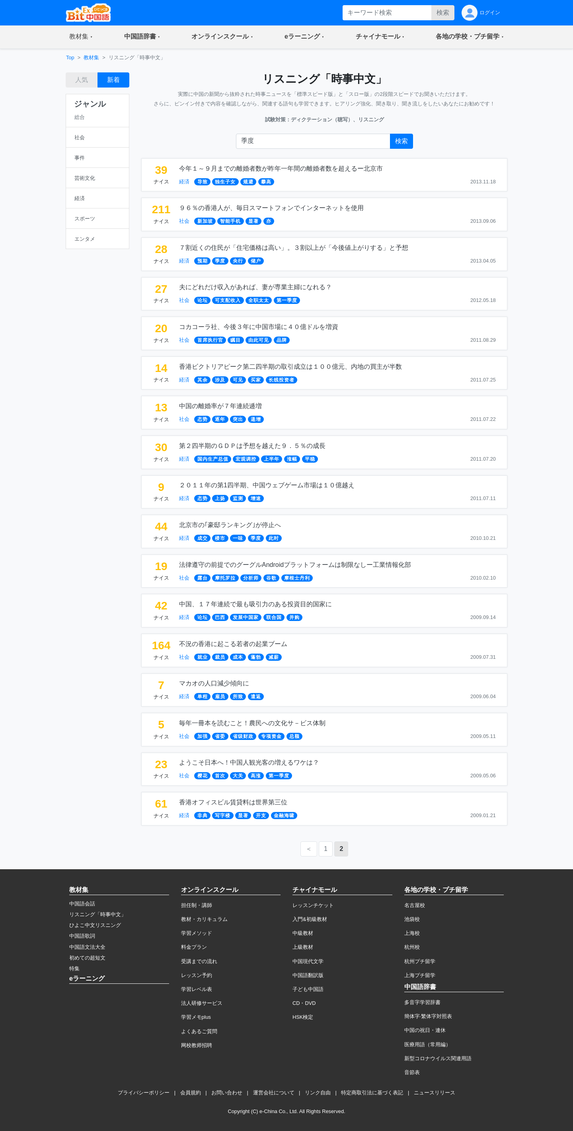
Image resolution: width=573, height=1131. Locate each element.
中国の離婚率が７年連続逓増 (220, 406)
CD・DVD (304, 1003)
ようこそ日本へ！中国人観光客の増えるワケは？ (249, 762)
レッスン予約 (196, 975)
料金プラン (194, 947)
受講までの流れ (199, 961)
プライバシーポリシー (144, 1093)
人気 (81, 79)
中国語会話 (82, 904)
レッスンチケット (313, 905)
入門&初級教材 (309, 919)
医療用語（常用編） (427, 1044)
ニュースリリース (434, 1093)
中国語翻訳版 (308, 975)
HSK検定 (302, 1017)
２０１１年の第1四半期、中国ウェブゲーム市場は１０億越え (267, 485)
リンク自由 (318, 1093)
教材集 (91, 57)
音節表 (412, 1072)
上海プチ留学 (419, 975)
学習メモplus (196, 1017)
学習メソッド (196, 933)
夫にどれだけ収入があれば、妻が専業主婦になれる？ (255, 287)
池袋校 (412, 919)
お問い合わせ (226, 1093)
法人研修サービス (201, 1003)
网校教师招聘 (196, 1045)
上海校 (412, 933)
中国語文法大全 (87, 947)
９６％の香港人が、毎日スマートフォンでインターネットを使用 (271, 207)
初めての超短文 (87, 958)
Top (70, 57)
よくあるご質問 (199, 1031)
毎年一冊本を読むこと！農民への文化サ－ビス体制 (252, 723)
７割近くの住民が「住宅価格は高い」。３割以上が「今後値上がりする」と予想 (293, 247)
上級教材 (302, 947)
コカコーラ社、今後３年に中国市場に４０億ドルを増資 (258, 326)
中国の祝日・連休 (425, 1030)
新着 (113, 79)
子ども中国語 (308, 989)
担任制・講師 (196, 905)
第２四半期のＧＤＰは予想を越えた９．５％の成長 (252, 445)
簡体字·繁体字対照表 (428, 1016)
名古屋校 (414, 905)
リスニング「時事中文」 (97, 914)
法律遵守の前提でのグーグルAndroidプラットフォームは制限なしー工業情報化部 (295, 564)
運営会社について (273, 1093)
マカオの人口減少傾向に (214, 683)
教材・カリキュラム (204, 919)
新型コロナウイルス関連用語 (438, 1058)
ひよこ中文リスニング (95, 925)
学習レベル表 (196, 989)
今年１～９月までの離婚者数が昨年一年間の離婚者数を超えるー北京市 (281, 168)
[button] (81, 37)
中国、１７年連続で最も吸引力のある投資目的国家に (255, 604)
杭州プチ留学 (419, 961)
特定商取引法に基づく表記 (372, 1093)
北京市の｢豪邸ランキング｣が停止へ (230, 525)
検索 (443, 12)
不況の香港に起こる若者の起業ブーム (233, 643)
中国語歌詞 (82, 936)
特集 (74, 968)
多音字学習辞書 (422, 1002)
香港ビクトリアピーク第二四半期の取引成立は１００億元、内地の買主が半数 (290, 366)
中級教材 (302, 933)
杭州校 (412, 947)
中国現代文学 (308, 961)
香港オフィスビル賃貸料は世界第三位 (233, 802)
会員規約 (190, 1093)
